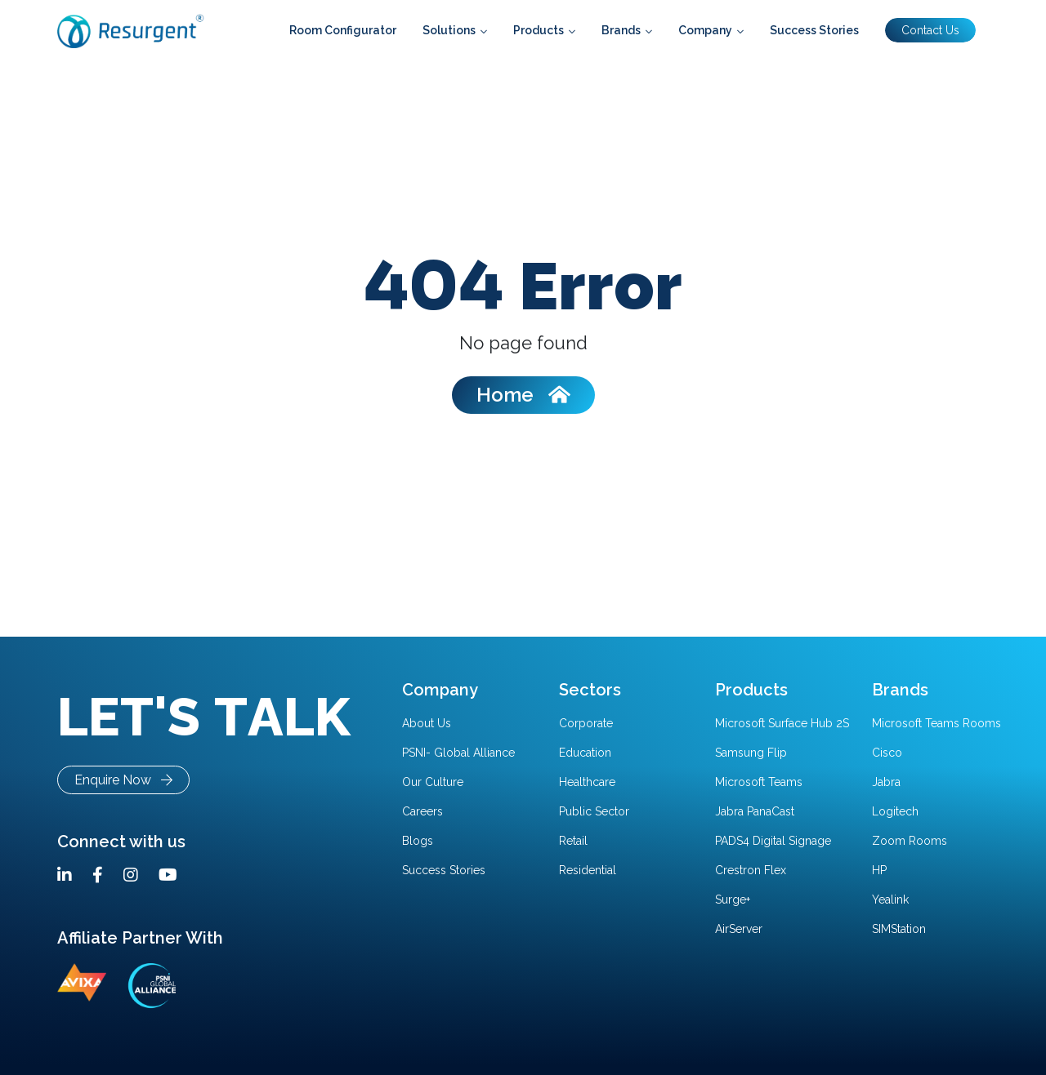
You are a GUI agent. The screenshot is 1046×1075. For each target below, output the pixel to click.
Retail (573, 840)
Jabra (886, 781)
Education (585, 752)
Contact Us (930, 30)
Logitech (895, 811)
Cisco (887, 752)
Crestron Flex (750, 870)
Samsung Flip (751, 752)
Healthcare (587, 781)
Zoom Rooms (909, 840)
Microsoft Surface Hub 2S (782, 723)
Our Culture (432, 781)
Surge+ (732, 899)
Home (523, 394)
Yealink (890, 899)
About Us (426, 723)
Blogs (417, 840)
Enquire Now (123, 780)
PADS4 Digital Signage (773, 840)
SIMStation (899, 928)
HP (879, 870)
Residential (587, 870)
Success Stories (443, 870)
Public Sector (594, 811)
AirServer (738, 928)
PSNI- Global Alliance (458, 752)
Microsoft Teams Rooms (936, 723)
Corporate (586, 723)
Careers (422, 811)
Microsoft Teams (758, 781)
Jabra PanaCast (754, 811)
